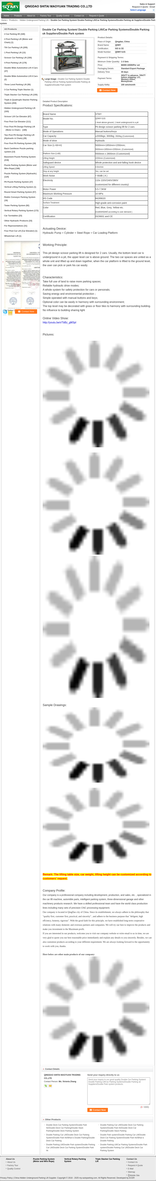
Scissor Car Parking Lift (15, 58)
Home (6, 16)
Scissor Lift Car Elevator (15, 116)
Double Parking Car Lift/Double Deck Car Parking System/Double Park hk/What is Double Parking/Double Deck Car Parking (70, 1138)
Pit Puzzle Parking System (16, 182)
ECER (131, 1178)
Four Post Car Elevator (15, 121)
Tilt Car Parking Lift (13, 47)
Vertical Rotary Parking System (18, 210)
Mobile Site (133, 1175)
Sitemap (131, 1172)
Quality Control (62, 16)
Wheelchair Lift (11, 236)
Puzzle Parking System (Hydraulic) (20, 173)
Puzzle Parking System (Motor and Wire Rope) (44, 1160)
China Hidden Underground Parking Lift (31, 1178)
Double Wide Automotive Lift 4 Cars (21, 68)
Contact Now (108, 90)
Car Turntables (11, 216)
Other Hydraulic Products (16, 221)
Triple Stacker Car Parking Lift (18, 95)
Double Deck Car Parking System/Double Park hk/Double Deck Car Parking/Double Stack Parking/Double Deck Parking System (66, 1128)
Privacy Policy (6, 1178)
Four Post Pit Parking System (18, 143)
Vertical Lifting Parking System (18, 187)
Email (152, 7)
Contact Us (79, 16)
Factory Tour (45, 16)
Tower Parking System (14, 205)
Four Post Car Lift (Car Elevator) (19, 231)
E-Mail (130, 1169)
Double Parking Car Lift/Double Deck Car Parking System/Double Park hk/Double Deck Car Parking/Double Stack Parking (121, 1128)
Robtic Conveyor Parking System (19, 197)
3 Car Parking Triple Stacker (17, 90)
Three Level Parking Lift (15, 84)
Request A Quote (140, 7)
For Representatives (13, 226)
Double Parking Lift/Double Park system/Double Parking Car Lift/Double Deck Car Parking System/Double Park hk (70, 1147)
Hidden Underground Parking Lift (34, 20)
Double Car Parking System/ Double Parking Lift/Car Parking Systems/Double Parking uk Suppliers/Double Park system (67, 82)
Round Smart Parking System (18, 192)
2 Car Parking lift (12, 34)
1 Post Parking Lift (13, 52)
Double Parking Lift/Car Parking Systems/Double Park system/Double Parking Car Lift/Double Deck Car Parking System (123, 1147)
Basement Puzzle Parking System (20, 157)
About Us (31, 16)
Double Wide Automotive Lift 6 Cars (21, 76)
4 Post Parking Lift (13, 63)
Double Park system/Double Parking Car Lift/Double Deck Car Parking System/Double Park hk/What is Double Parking (122, 1138)
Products (18, 16)
